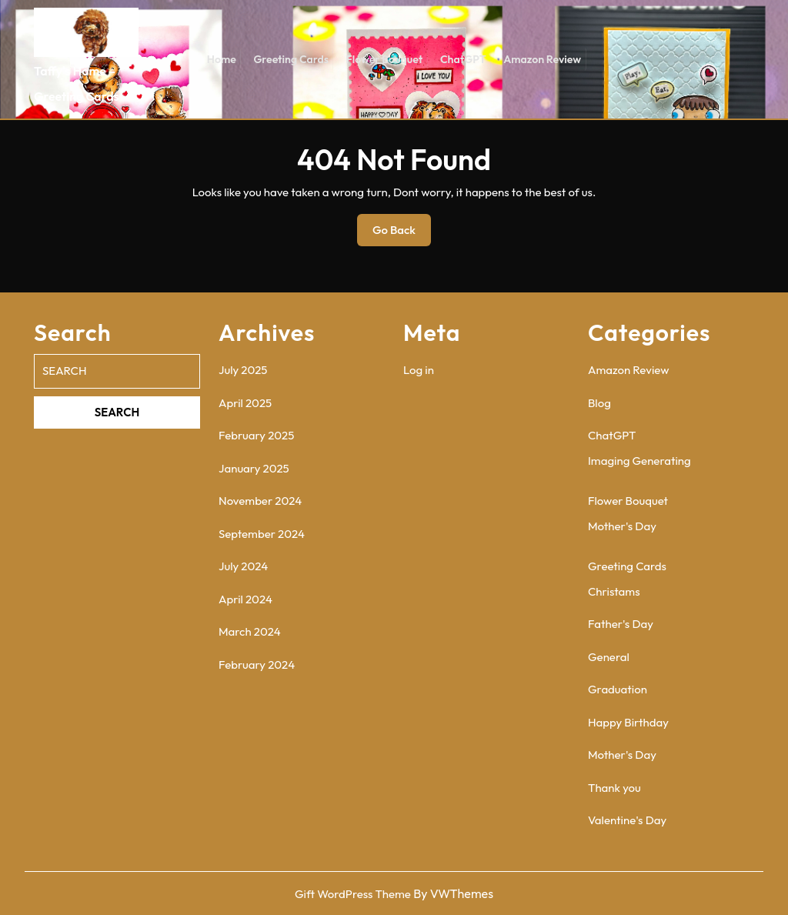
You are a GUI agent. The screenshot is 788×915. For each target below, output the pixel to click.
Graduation (617, 689)
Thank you (614, 787)
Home (223, 59)
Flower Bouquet (384, 59)
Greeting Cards (292, 59)
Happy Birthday (628, 722)
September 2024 (262, 533)
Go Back (401, 234)
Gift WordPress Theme (353, 894)
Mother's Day (622, 526)
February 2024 (257, 664)
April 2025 (245, 403)
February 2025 (256, 435)
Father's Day (620, 623)
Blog (599, 403)
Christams (614, 591)
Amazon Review (540, 59)
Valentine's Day (627, 820)
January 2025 (254, 468)
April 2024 (245, 599)
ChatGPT (462, 59)
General (608, 657)
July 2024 (243, 566)
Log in (418, 369)
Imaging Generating (639, 460)
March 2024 (250, 631)
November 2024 (260, 500)
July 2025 (243, 369)
